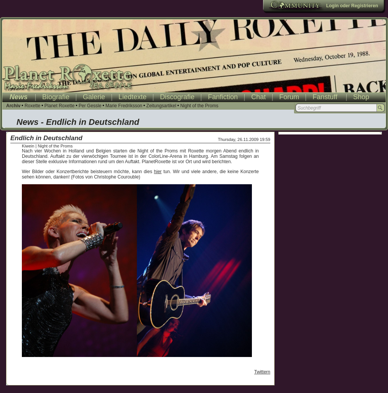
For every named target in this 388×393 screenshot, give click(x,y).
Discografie (177, 97)
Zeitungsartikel (161, 105)
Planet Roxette (59, 105)
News (19, 97)
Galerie (94, 97)
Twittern (262, 372)
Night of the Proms (199, 105)
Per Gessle (90, 105)
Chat (258, 97)
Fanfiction (223, 97)
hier (158, 171)
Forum (289, 97)
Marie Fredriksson (123, 105)
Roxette (32, 105)
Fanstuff (324, 97)
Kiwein (28, 146)
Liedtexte (132, 97)
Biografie (55, 97)
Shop (361, 97)
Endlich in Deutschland (46, 138)
